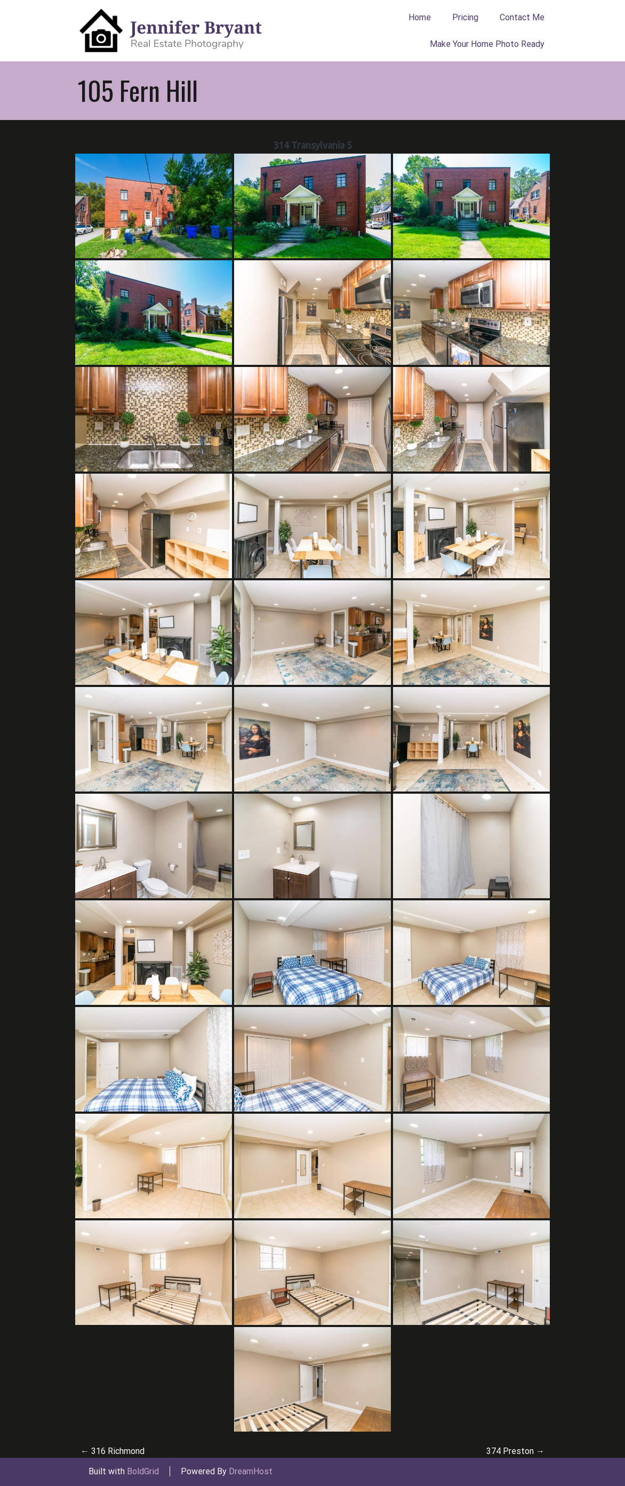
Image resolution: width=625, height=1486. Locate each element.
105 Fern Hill (138, 90)
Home (419, 17)
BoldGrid (143, 1471)
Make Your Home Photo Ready (487, 44)
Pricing (465, 17)
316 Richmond (113, 1451)
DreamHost (251, 1471)
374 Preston (515, 1451)
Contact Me (522, 17)
